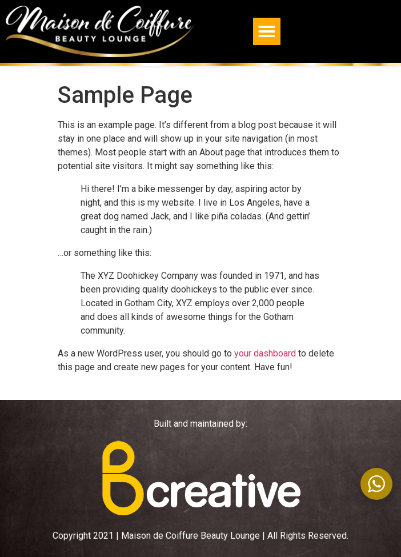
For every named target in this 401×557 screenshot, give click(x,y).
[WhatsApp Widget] (376, 484)
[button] (266, 31)
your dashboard (265, 353)
